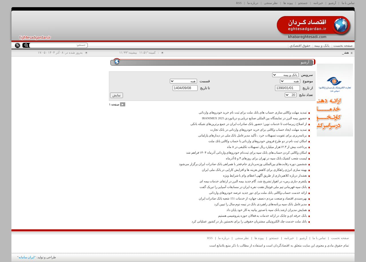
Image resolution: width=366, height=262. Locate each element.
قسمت (205, 81)
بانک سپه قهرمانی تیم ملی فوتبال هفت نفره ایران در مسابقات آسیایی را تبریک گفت (253, 187)
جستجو (303, 3)
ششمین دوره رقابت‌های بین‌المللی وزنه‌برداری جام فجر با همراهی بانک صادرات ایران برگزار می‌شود (243, 164)
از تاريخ (308, 88)
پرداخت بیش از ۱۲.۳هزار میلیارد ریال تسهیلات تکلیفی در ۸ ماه (267, 146)
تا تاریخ (205, 88)
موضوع (308, 81)
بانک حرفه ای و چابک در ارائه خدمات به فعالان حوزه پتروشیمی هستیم (262, 215)
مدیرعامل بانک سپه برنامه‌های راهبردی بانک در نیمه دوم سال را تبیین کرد (260, 204)
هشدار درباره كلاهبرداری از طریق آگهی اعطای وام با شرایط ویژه (265, 175)
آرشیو (332, 3)
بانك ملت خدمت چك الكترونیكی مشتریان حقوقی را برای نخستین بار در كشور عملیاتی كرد (249, 221)
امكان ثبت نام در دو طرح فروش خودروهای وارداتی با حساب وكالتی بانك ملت (257, 141)
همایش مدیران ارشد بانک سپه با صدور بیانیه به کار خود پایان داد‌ (266, 210)
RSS (239, 3)
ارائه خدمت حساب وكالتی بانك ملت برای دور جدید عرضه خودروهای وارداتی (258, 192)
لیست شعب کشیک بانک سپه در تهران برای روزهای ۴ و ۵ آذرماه (266, 158)
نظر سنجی (271, 3)
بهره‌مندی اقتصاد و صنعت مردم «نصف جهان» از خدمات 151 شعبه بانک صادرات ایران (253, 198)
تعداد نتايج (306, 95)
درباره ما (252, 3)
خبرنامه (318, 3)
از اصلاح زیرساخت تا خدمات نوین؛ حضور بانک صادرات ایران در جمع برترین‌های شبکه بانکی (248, 124)
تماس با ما (348, 3)
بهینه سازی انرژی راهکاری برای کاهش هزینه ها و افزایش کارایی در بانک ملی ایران (254, 169)
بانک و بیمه (321, 46)
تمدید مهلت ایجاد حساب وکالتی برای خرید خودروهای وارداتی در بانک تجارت (258, 129)
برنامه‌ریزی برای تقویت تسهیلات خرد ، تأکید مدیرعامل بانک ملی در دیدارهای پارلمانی (252, 135)
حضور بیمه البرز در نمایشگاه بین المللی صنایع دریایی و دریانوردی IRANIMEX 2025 (254, 118)
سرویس (307, 75)
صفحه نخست (343, 46)
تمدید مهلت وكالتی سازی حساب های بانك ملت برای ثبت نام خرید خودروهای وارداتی (253, 112)
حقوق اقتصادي (300, 46)
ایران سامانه (27, 257)
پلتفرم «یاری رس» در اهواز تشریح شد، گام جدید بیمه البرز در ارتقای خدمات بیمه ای (253, 181)
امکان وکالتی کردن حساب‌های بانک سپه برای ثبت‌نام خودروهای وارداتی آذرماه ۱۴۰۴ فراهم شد (246, 152)
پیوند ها (288, 3)
